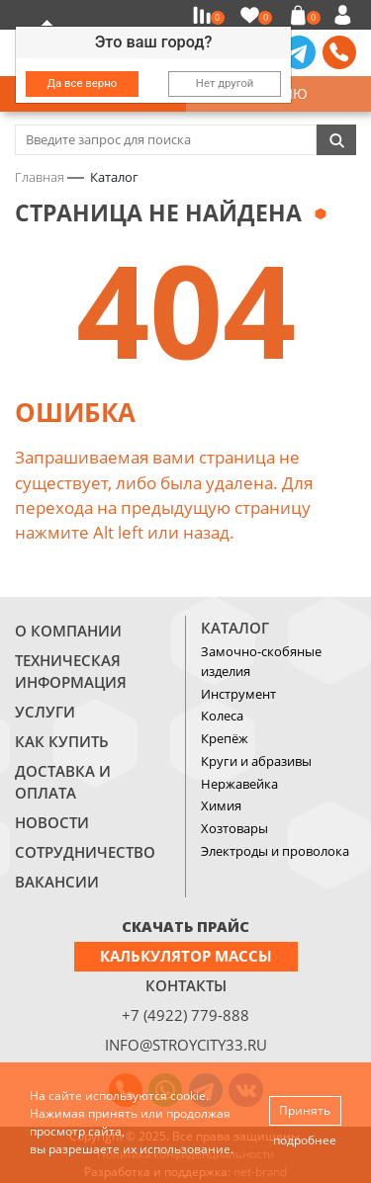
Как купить (62, 741)
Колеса (222, 715)
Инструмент (238, 694)
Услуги (45, 711)
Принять (304, 1110)
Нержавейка (239, 784)
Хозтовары (234, 828)
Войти (345, 15)
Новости (52, 822)
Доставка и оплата (63, 782)
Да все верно (82, 83)
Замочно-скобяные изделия (261, 661)
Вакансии (57, 881)
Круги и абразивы (256, 761)
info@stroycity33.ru (186, 1045)
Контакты (186, 985)
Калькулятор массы (186, 956)
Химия (221, 805)
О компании (68, 630)
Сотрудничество (85, 852)
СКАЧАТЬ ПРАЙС (185, 926)
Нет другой (225, 83)
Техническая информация (71, 671)
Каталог (235, 627)
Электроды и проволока (275, 851)
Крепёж (224, 738)
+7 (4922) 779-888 (185, 1015)
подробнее (304, 1140)
